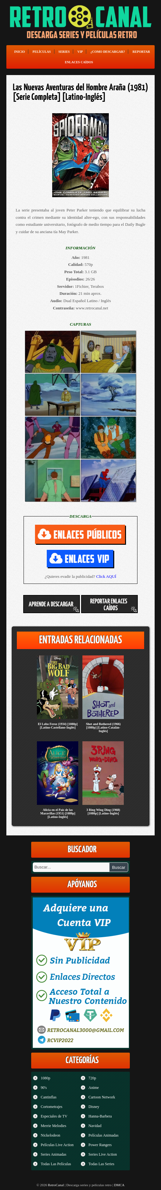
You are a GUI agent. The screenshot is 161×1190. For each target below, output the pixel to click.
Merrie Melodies (53, 1126)
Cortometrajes (51, 1106)
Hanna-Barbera (100, 1116)
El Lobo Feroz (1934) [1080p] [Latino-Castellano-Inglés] (58, 725)
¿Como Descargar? (107, 51)
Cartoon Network (101, 1097)
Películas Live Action (57, 1145)
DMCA (119, 1185)
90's (44, 1087)
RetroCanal (56, 1185)
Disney (93, 1106)
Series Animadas (53, 1154)
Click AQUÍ (106, 576)
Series (64, 51)
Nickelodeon (50, 1135)
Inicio (19, 51)
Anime (93, 1087)
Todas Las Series (101, 1164)
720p (92, 1078)
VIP (80, 51)
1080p (45, 1078)
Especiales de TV (54, 1116)
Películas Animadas (103, 1135)
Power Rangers (100, 1145)
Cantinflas (48, 1097)
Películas (41, 51)
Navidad (95, 1126)
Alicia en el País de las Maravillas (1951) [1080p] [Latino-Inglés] (57, 813)
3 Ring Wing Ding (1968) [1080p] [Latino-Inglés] (103, 811)
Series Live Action (102, 1154)
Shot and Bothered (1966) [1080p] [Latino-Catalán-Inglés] (103, 727)
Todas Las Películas (56, 1164)
